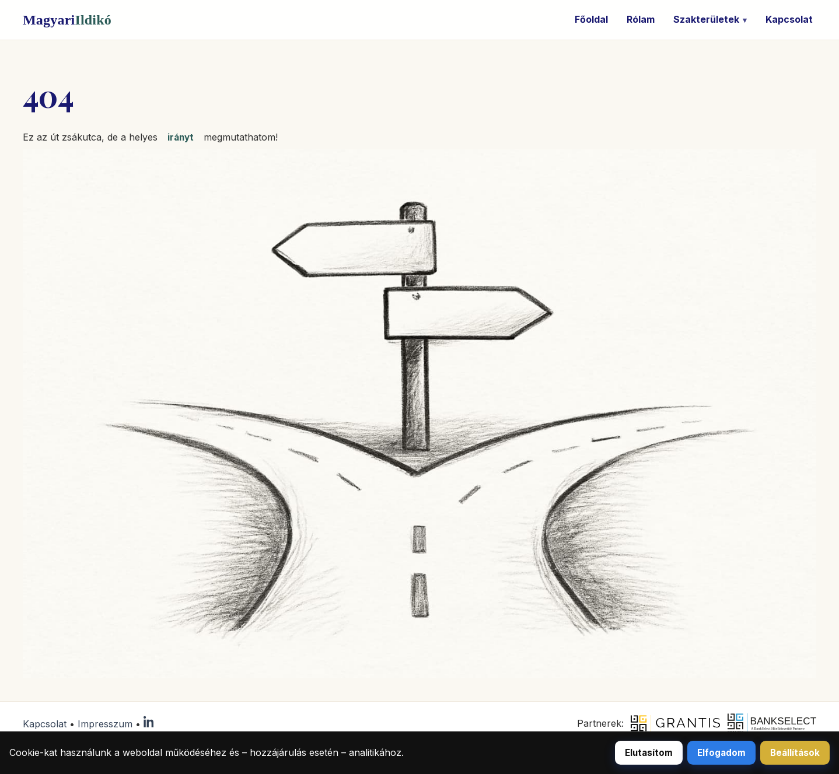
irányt (180, 137)
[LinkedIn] (149, 724)
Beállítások (795, 752)
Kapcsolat (789, 19)
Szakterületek (706, 19)
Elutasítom (649, 752)
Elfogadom (721, 752)
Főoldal (591, 19)
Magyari (67, 19)
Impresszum (105, 724)
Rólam (641, 19)
